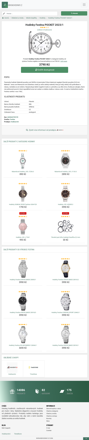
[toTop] (86, 438)
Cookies (48, 430)
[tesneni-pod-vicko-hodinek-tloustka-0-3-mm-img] (65, 227)
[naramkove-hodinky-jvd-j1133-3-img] (65, 161)
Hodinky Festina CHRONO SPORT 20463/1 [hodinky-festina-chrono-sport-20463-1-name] (66, 312)
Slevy (48, 421)
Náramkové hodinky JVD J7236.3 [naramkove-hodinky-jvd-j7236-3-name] (23, 171)
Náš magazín (6, 428)
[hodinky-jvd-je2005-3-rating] (65, 184)
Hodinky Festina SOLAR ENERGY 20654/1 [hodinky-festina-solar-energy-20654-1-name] (23, 345)
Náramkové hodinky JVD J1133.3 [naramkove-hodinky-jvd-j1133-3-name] (66, 171)
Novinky (49, 418)
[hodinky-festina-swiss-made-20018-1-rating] (65, 324)
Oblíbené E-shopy (11, 358)
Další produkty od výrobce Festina (19, 249)
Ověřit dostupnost (44, 69)
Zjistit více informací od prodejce (44, 130)
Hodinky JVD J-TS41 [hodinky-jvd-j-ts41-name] (23, 237)
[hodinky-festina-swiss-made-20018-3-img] (23, 302)
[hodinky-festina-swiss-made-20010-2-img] (65, 269)
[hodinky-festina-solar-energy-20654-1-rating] (23, 324)
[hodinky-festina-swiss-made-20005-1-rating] (23, 259)
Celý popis (63, 61)
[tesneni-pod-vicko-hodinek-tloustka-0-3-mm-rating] (65, 216)
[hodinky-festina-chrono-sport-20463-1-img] (65, 302)
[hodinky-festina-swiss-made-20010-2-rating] (65, 259)
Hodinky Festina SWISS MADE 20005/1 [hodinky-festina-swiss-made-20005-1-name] (23, 279)
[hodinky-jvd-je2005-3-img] (65, 194)
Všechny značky (51, 413)
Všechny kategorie (52, 411)
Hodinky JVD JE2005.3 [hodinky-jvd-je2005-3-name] (65, 204)
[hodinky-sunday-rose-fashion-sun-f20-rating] (23, 184)
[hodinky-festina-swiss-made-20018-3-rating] (23, 292)
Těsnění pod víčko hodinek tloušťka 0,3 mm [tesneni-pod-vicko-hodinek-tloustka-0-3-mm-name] (65, 237)
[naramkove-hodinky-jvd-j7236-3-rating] (23, 151)
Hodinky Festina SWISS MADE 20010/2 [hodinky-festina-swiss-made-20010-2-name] (65, 279)
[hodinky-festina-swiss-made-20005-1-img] (23, 269)
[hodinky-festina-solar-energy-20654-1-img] (23, 335)
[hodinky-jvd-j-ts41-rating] (23, 216)
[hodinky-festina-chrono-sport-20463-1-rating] (65, 292)
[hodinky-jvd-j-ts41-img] (23, 227)
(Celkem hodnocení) (44, 30)
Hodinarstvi (15, 122)
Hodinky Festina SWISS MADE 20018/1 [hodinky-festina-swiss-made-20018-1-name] (65, 345)
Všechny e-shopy (51, 416)
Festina (12, 119)
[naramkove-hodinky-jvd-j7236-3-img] (23, 161)
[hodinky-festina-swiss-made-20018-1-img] (65, 335)
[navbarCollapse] (84, 4)
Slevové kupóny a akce (53, 408)
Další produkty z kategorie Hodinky (19, 141)
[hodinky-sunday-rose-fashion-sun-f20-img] (23, 194)
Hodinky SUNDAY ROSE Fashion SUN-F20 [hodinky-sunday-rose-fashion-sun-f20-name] (23, 204)
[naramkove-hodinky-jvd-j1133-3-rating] (65, 151)
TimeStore (18, 434)
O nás (48, 428)
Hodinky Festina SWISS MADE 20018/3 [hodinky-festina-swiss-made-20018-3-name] (23, 312)
